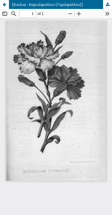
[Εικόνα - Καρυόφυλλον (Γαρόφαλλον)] (47, 4)
